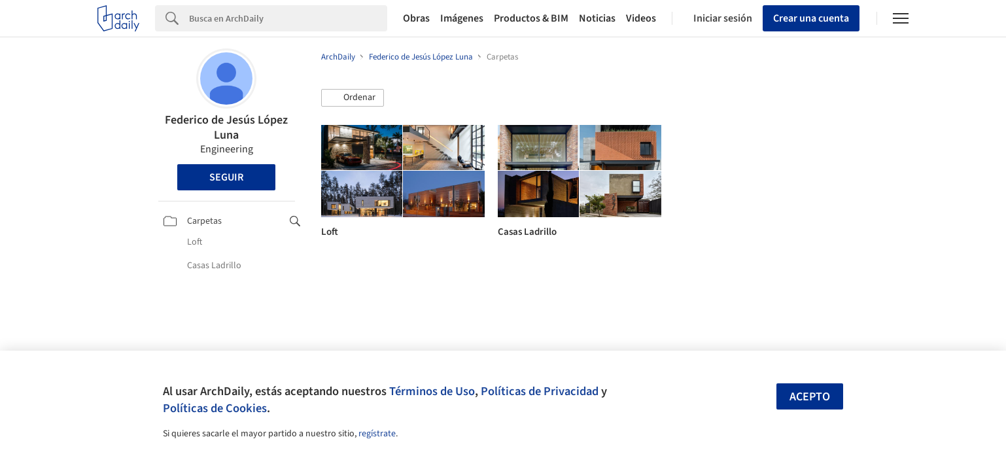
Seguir (226, 177)
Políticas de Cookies (215, 408)
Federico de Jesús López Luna (226, 127)
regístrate (377, 433)
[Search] (288, 18)
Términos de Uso (432, 391)
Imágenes (461, 18)
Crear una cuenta (811, 18)
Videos (641, 18)
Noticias (597, 18)
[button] (352, 98)
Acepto (809, 397)
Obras (416, 18)
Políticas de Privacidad (539, 391)
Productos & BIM (531, 18)
